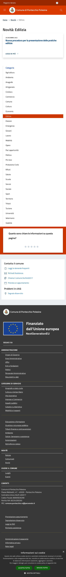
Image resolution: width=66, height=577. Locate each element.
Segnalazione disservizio (14, 520)
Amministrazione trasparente (16, 539)
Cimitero (9, 92)
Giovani (9, 130)
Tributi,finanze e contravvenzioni (18, 429)
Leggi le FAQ (10, 524)
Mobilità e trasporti (12, 410)
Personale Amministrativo (15, 373)
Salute (8, 174)
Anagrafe (9, 82)
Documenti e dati (12, 377)
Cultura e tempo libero (14, 392)
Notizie (8, 455)
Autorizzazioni (10, 440)
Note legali (9, 546)
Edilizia (8, 116)
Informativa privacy (13, 542)
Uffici (7, 362)
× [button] (63, 552)
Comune (9, 101)
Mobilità (9, 140)
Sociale (8, 189)
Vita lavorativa (11, 395)
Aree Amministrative (13, 358)
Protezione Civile (12, 164)
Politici (8, 369)
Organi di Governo (12, 354)
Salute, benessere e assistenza (17, 436)
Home (5, 19)
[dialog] (33, 563)
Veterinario (10, 218)
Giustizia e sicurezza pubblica (16, 425)
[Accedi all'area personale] (57, 3)
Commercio (10, 96)
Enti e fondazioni (11, 365)
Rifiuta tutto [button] (42, 568)
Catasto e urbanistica (13, 406)
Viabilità (9, 223)
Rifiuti (8, 169)
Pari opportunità (12, 150)
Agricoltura (10, 72)
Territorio (9, 198)
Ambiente (9, 77)
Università (10, 213)
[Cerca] (61, 10)
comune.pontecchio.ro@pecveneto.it (20, 503)
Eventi (7, 476)
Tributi (8, 203)
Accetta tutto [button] (24, 568)
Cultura (9, 106)
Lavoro (8, 135)
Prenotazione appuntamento (16, 516)
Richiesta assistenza (13, 527)
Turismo (9, 208)
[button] (33, 573)
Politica (8, 155)
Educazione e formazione (15, 421)
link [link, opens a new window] (55, 563)
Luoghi (8, 473)
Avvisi (7, 462)
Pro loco (9, 159)
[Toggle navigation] (4, 10)
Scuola (8, 179)
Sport (8, 193)
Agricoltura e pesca (12, 443)
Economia (9, 111)
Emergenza (10, 125)
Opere (8, 145)
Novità (13, 19)
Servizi (8, 184)
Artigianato (10, 87)
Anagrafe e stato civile (14, 388)
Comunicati (9, 458)
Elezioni (9, 121)
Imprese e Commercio (13, 399)
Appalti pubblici (11, 403)
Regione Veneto (9, 2)
